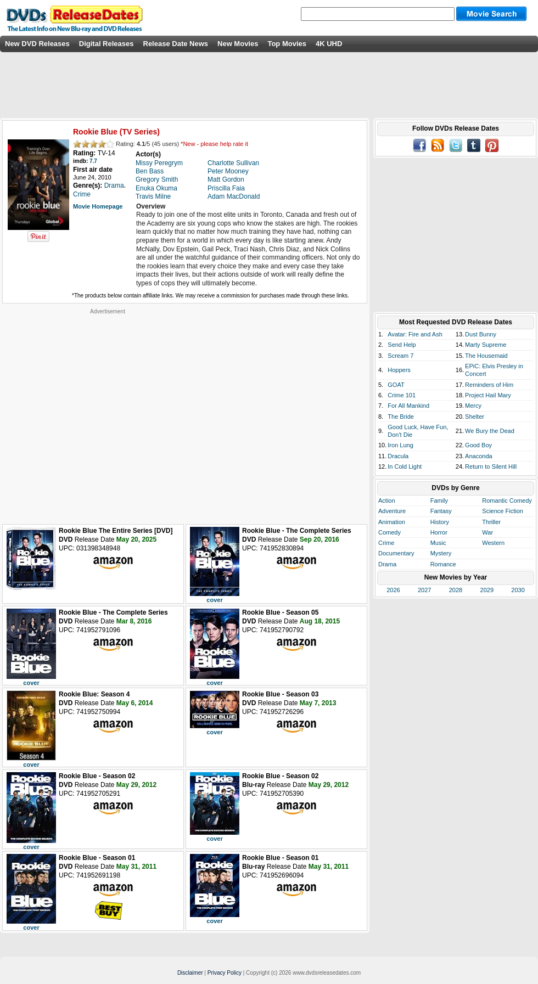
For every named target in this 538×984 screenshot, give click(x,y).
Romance (443, 564)
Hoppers (399, 370)
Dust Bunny (480, 334)
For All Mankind (408, 405)
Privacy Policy (225, 973)
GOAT (396, 384)
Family (439, 500)
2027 (424, 590)
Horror (438, 532)
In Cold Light (405, 466)
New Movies (237, 44)
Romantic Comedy (506, 500)
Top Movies (286, 44)
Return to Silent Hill (491, 466)
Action (386, 500)
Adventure (392, 511)
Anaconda (478, 456)
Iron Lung (400, 445)
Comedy (389, 532)
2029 (487, 590)
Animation (391, 522)
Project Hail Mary (488, 395)
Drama (387, 564)
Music (438, 542)
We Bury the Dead (489, 431)
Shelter (474, 416)
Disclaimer (190, 973)
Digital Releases (106, 44)
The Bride (401, 416)
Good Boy (478, 445)
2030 (517, 590)
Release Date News (176, 44)
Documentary (396, 553)
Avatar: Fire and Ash (415, 334)
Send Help (402, 344)
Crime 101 (402, 395)
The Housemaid (486, 355)
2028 (455, 590)
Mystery (441, 553)
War (487, 532)
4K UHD (329, 44)
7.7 (93, 161)
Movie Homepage (97, 206)
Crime (386, 542)
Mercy (473, 405)
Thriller (491, 522)
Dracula (398, 456)
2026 (393, 590)
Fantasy (441, 511)
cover (214, 600)
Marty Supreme (485, 344)
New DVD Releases (37, 44)
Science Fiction (502, 511)
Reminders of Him (489, 384)
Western (493, 542)
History (439, 522)
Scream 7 (400, 355)
